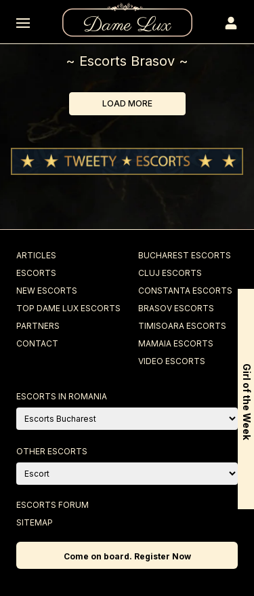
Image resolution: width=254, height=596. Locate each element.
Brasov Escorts (176, 308)
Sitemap (34, 522)
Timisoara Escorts (182, 326)
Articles (36, 255)
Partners (38, 326)
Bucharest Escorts (184, 255)
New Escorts (46, 290)
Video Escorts (171, 361)
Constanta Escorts (185, 290)
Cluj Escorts (170, 273)
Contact (37, 343)
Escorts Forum (52, 505)
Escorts (36, 273)
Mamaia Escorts (175, 343)
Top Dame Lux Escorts (68, 308)
